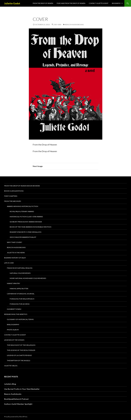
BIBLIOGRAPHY (13, 324)
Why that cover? (14, 242)
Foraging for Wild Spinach (22, 299)
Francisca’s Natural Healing (19, 268)
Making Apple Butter (19, 289)
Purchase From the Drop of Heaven (71, 3)
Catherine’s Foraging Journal (20, 294)
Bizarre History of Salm (15, 258)
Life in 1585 (9, 263)
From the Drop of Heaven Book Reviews (22, 186)
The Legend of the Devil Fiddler (21, 350)
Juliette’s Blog (10, 366)
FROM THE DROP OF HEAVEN (43, 3)
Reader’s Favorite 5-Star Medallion (25, 232)
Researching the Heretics (15, 314)
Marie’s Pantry (13, 283)
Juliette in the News (16, 253)
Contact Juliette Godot (98, 3)
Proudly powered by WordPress (15, 417)
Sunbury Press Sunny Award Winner (26, 222)
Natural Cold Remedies (20, 273)
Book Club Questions (13, 191)
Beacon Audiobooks (74, 24)
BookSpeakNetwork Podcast (16, 399)
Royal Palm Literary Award (22, 211)
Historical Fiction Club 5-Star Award (26, 217)
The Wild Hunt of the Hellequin (21, 345)
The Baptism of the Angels (18, 360)
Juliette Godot (12, 3)
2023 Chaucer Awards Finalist (23, 237)
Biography (116, 3)
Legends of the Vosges (14, 340)
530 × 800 (57, 24)
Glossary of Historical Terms (20, 319)
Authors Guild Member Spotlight (18, 404)
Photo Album (13, 330)
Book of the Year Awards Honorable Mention (30, 227)
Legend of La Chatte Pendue (19, 355)
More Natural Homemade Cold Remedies (28, 278)
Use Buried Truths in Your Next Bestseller (22, 389)
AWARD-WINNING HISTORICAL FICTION (22, 206)
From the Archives (12, 201)
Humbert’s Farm (14, 309)
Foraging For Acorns (19, 304)
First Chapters (10, 196)
